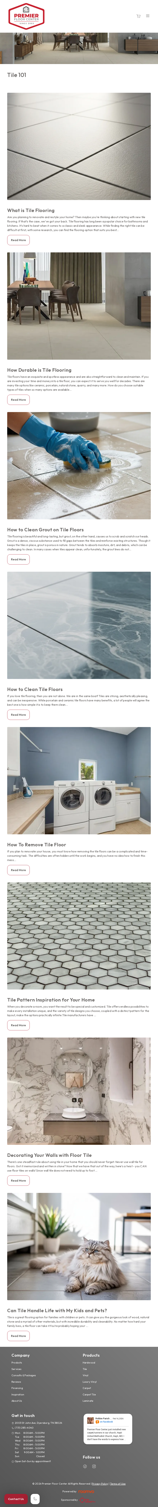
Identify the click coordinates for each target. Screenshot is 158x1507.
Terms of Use (118, 1483)
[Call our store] (35, 1499)
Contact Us (16, 1499)
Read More (18, 240)
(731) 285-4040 (24, 1427)
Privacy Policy (100, 1483)
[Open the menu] (148, 15)
